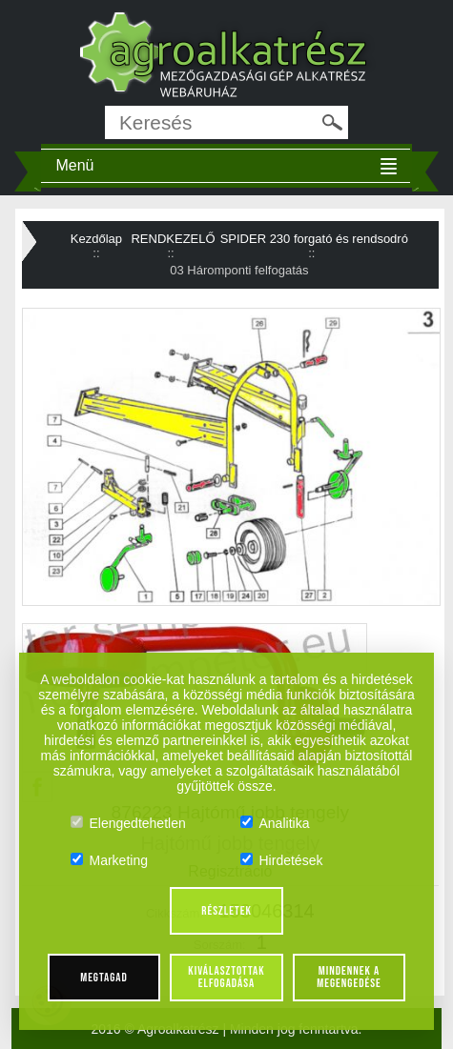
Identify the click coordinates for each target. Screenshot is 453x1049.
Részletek (226, 910)
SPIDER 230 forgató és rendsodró (314, 239)
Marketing (109, 860)
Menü (74, 165)
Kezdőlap (96, 239)
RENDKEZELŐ (173, 239)
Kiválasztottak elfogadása (226, 977)
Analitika (275, 823)
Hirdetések (281, 860)
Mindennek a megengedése (349, 977)
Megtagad (104, 977)
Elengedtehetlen (128, 823)
